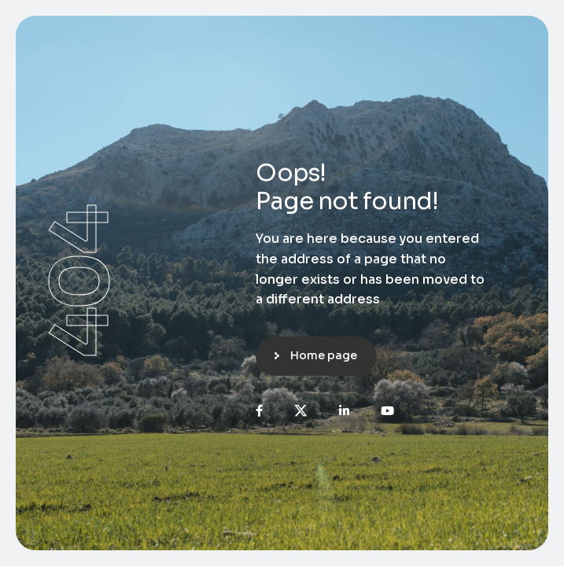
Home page (323, 355)
